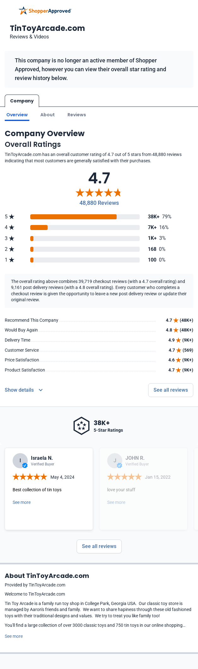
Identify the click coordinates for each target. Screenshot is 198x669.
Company (22, 101)
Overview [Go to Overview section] (17, 115)
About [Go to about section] (47, 115)
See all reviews (99, 546)
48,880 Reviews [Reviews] (99, 202)
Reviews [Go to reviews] (76, 115)
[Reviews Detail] (24, 390)
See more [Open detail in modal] (22, 502)
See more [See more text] (14, 636)
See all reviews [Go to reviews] (171, 390)
